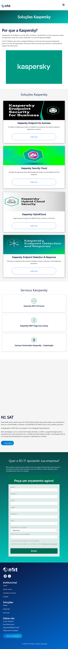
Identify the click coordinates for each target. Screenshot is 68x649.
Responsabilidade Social (11, 627)
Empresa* (13, 514)
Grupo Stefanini (8, 621)
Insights (5, 596)
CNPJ (12, 521)
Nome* (12, 487)
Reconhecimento (8, 624)
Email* (12, 500)
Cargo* (12, 507)
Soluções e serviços (9, 593)
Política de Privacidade (49, 544)
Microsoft (6, 613)
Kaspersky (6, 609)
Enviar (34, 551)
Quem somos (7, 589)
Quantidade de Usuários (18, 527)
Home (5, 585)
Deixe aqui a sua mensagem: (20, 534)
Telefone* (13, 494)
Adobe (5, 605)
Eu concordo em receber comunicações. (25, 541)
